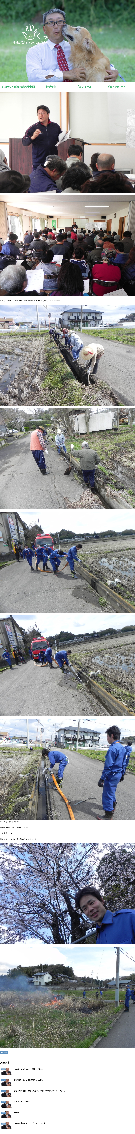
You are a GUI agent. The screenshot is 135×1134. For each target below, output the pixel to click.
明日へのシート (117, 1127)
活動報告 (4, 1052)
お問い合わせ (128, 1127)
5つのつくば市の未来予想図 (83, 1127)
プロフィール (106, 1127)
